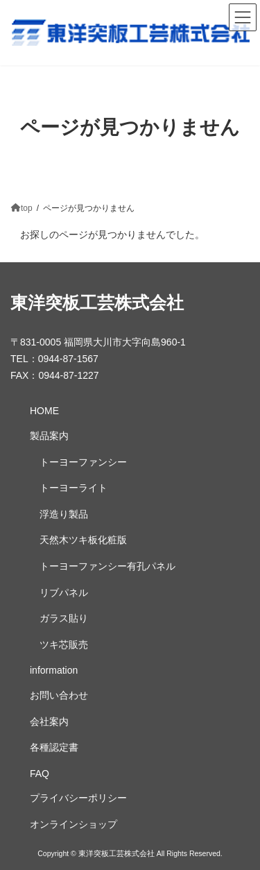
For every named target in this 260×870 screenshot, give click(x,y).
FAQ (39, 773)
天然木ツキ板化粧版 (83, 540)
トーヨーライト (73, 488)
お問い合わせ (59, 695)
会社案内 (49, 721)
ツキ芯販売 (64, 644)
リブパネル (64, 592)
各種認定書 (54, 747)
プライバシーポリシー (78, 798)
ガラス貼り (64, 618)
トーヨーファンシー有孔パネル (107, 566)
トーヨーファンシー (83, 462)
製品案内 (49, 436)
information (54, 670)
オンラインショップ (73, 824)
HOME (44, 411)
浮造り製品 (64, 514)
